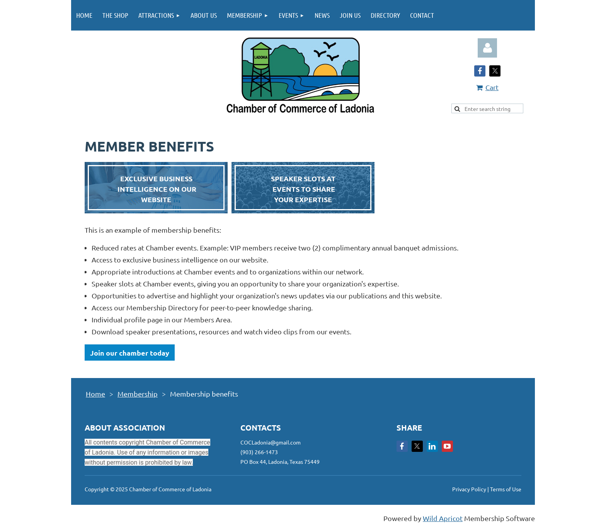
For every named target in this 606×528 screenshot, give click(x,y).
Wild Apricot (443, 518)
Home (95, 394)
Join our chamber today (129, 352)
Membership (137, 394)
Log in (487, 48)
